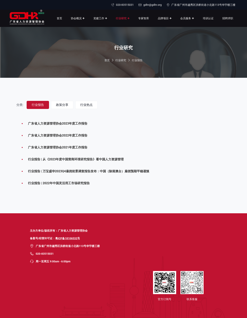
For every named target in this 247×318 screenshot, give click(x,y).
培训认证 (208, 18)
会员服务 (185, 18)
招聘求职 (227, 18)
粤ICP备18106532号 (67, 238)
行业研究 (121, 18)
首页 (59, 18)
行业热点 (86, 105)
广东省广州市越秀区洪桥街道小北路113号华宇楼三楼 (203, 4)
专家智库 (143, 18)
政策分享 (62, 105)
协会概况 (76, 18)
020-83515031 (125, 4)
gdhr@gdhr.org (152, 4)
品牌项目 (163, 18)
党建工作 (98, 18)
